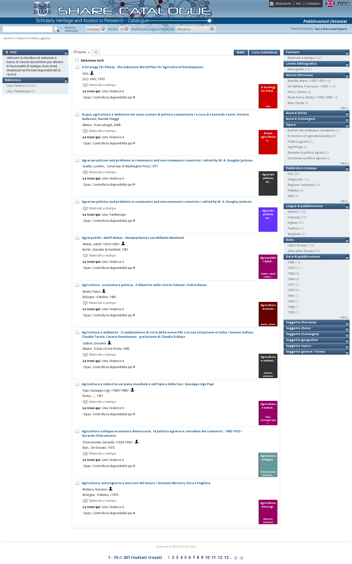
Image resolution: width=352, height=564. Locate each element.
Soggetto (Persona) (301, 322)
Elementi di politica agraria (306, 152)
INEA (291, 196)
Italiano (293, 212)
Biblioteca (13, 80)
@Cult (176, 546)
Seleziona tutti (92, 60)
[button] (96, 29)
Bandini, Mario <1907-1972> (307, 81)
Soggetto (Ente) (298, 328)
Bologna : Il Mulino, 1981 (99, 297)
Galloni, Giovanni (94, 343)
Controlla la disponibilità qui (114, 97)
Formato (292, 52)
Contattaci (313, 3)
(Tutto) (19, 38)
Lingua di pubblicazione (304, 206)
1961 (291, 296)
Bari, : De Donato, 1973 (99, 448)
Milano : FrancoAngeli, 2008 (102, 125)
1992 (291, 312)
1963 (291, 301)
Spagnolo (294, 234)
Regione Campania (301, 185)
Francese (294, 217)
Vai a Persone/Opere (331, 29)
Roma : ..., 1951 (93, 396)
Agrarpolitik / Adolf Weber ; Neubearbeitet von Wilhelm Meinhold (133, 238)
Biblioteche (283, 3)
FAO (85, 74)
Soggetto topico (298, 346)
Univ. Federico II (18, 86)
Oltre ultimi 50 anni (301, 251)
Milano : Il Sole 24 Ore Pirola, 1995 (106, 349)
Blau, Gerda (296, 103)
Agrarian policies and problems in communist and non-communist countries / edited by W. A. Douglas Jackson (167, 160)
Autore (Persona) (299, 75)
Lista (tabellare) (264, 52)
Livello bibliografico (301, 64)
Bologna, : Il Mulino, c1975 (101, 495)
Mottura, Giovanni (95, 489)
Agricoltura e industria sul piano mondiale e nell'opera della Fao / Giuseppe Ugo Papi (148, 384)
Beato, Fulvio (91, 291)
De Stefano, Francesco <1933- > (309, 86)
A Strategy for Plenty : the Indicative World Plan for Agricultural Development (142, 67)
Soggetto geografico (302, 340)
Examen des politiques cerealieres (311, 130)
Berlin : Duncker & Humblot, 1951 (106, 249)
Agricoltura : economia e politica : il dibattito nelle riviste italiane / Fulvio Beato (144, 285)
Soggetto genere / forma (305, 352)
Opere (291, 125)
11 (213, 557)
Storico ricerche (302, 29)
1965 (291, 262)
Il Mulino (293, 190)
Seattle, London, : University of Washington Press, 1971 (120, 166)
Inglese (292, 223)
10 (207, 557)
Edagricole (295, 179)
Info (298, 3)
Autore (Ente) (296, 113)
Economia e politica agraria (307, 158)
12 (220, 557)
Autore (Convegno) (300, 119)
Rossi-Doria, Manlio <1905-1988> (310, 97)
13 (226, 557)
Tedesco (294, 228)
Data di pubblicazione (303, 257)
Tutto (81, 52)
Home (8, 38)
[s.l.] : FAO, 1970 (94, 79)
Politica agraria (39, 38)
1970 (291, 290)
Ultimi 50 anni (297, 245)
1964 (291, 279)
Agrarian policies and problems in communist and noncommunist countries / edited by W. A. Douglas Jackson (167, 202)
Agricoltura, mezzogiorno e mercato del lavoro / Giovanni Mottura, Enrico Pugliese (146, 483)
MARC (241, 52)
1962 (291, 273)
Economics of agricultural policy (310, 136)
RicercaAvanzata (71, 29)
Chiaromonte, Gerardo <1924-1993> (108, 442)
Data (290, 240)
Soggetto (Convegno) (302, 334)
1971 (291, 285)
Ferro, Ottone (297, 92)
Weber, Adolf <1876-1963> (101, 244)
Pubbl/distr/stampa (301, 168)
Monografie (296, 69)
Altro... (345, 108)
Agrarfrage (295, 147)
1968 (291, 307)
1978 (291, 268)
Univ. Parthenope (19, 91)
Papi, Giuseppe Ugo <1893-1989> (106, 390)
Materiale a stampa (301, 58)
